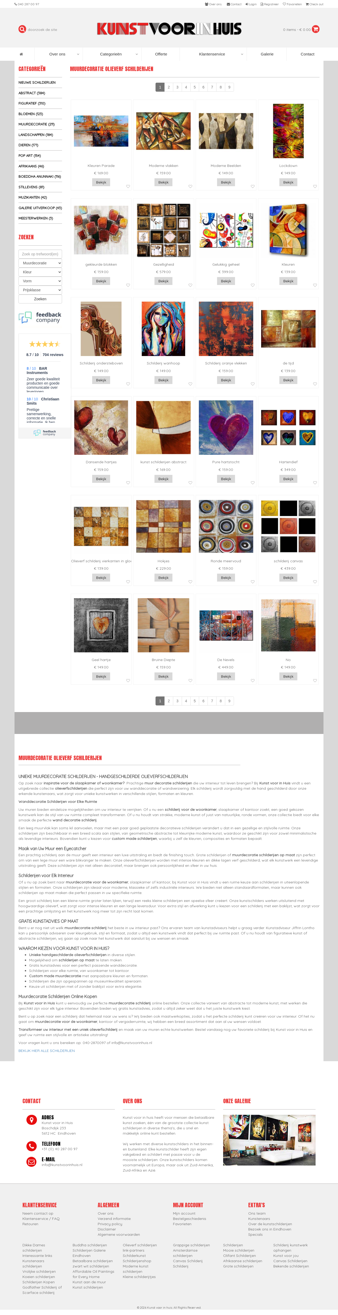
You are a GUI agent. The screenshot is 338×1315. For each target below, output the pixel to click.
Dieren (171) (28, 145)
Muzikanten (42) (32, 197)
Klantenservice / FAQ (41, 1218)
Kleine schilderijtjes (139, 1276)
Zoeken (40, 299)
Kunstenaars (259, 1218)
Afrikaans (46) (31, 166)
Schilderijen (233, 1245)
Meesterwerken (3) (35, 218)
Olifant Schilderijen (239, 1255)
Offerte (160, 54)
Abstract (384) (31, 93)
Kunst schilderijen (88, 1287)
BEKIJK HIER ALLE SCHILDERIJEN (46, 1050)
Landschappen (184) (35, 135)
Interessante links (37, 1255)
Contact (307, 54)
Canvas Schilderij (188, 1260)
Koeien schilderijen (38, 1276)
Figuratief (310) (31, 103)
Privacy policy (110, 1224)
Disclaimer (107, 1229)
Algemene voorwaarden (119, 1234)
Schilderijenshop (137, 1260)
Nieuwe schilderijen (36, 82)
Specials (255, 1234)
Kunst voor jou (286, 1255)
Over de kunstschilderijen (270, 1224)
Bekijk (101, 182)
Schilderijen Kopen (38, 1282)
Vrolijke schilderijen (39, 1271)
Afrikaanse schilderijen (242, 1260)
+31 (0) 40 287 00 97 (59, 1148)
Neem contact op (37, 1213)
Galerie (267, 54)
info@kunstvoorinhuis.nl (62, 1164)
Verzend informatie (114, 1218)
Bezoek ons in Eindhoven (269, 1229)
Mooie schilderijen (238, 1250)
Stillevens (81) (31, 187)
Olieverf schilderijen (140, 1245)
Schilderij (181, 1266)
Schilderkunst (134, 1255)
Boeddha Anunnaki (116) (39, 176)
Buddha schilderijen (90, 1245)
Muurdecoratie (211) (36, 124)
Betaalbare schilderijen (93, 1260)
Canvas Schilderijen (290, 1260)
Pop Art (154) (29, 155)
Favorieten (182, 1224)
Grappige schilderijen (191, 1245)
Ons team (257, 1213)
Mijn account (184, 1213)
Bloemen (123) (30, 114)
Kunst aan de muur (89, 1282)
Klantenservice (221, 54)
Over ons (64, 54)
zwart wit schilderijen (91, 1266)
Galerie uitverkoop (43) (40, 208)
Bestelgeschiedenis (189, 1218)
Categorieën (119, 54)
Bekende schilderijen (291, 1266)
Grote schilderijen (238, 1266)
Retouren (30, 1224)
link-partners (133, 1250)
